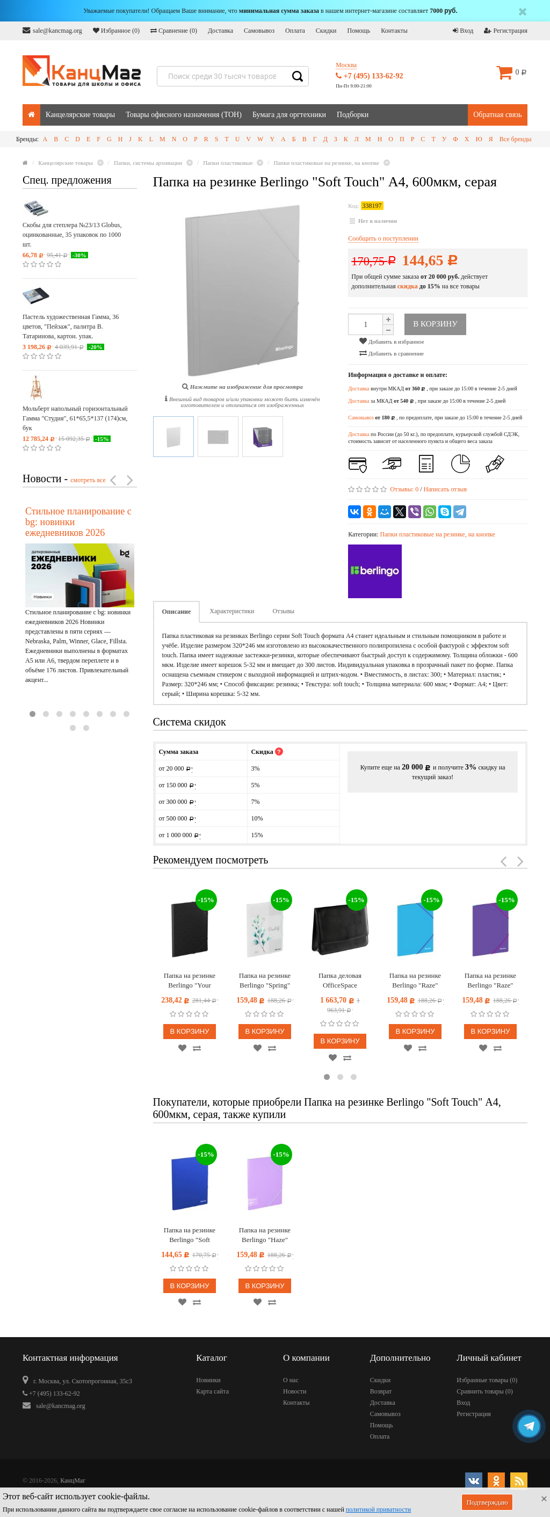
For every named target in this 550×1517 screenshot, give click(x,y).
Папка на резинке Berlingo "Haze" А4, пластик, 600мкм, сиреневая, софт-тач (265, 1235)
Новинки (208, 1380)
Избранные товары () (487, 1380)
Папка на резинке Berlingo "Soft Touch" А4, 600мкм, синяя (189, 1235)
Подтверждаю (487, 1502)
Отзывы (284, 611)
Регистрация (505, 30)
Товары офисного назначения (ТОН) (184, 115)
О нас (291, 1380)
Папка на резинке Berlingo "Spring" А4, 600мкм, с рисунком (265, 980)
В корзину (189, 1031)
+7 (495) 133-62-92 (369, 76)
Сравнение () (173, 30)
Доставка (220, 30)
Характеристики (231, 611)
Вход (463, 30)
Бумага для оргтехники (289, 115)
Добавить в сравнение (391, 353)
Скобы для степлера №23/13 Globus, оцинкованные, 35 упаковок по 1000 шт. (72, 234)
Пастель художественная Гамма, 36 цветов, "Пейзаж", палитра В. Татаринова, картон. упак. (71, 326)
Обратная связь (497, 115)
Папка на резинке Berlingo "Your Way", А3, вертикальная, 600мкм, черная (189, 980)
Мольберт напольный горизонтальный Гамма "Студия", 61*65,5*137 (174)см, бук (75, 418)
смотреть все (88, 480)
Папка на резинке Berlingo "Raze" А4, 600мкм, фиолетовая (490, 980)
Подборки (352, 115)
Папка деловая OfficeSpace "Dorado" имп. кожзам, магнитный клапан (340, 980)
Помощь (358, 30)
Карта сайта (212, 1391)
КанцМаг (72, 1480)
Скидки (326, 30)
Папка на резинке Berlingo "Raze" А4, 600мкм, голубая (415, 980)
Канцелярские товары (80, 115)
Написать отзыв (445, 489)
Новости (295, 1391)
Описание (176, 611)
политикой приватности (378, 1509)
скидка (407, 286)
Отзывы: (404, 489)
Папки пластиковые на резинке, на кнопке (437, 534)
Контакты (394, 30)
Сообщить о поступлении (383, 238)
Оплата (295, 30)
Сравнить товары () (485, 1391)
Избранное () (116, 30)
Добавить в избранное (391, 341)
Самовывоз (259, 30)
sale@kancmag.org (52, 30)
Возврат (381, 1391)
